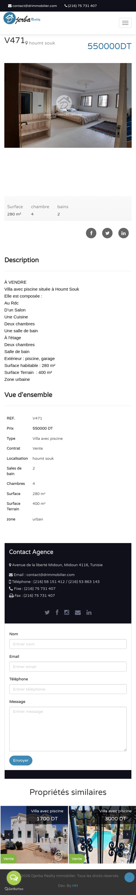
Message (17, 702)
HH (75, 885)
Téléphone (18, 679)
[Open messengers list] (14, 878)
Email (14, 656)
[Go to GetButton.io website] (14, 889)
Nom (13, 634)
